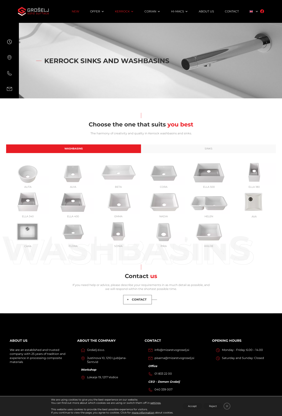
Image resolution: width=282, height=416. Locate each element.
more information (143, 412)
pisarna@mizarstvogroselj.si (174, 358)
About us (206, 11)
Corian (152, 11)
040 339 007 (163, 389)
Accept (192, 406)
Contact (232, 11)
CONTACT (139, 299)
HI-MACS (179, 11)
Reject (213, 406)
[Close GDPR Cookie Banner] (227, 406)
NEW (75, 11)
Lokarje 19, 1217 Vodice (102, 377)
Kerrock (124, 11)
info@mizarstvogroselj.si (171, 350)
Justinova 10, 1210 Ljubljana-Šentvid (106, 360)
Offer (97, 11)
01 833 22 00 (163, 373)
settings (155, 402)
